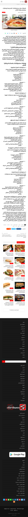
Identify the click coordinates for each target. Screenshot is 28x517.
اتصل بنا (11, 510)
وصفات (13, 226)
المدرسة (8, 224)
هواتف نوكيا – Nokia (21, 489)
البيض (19, 224)
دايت (23, 396)
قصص (23, 357)
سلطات (23, 344)
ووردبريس (22, 467)
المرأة (23, 387)
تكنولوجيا (23, 417)
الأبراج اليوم (22, 430)
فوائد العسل (22, 446)
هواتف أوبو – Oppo (21, 475)
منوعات (23, 398)
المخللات (23, 335)
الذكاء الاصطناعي (21, 469)
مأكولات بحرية (22, 324)
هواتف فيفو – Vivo (21, 486)
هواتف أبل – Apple (21, 473)
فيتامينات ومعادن (21, 448)
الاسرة (23, 367)
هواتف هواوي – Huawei (20, 491)
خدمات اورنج (22, 422)
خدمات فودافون (22, 424)
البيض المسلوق (15, 224)
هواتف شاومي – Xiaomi (20, 484)
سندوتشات (3, 12)
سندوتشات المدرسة (23, 226)
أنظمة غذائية (22, 365)
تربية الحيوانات (22, 391)
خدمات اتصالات (22, 428)
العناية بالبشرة (22, 378)
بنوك (23, 433)
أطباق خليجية (22, 333)
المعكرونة (22, 337)
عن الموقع (16, 510)
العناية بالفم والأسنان (21, 383)
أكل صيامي (22, 328)
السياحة (23, 389)
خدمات (23, 419)
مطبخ (23, 322)
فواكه (23, 355)
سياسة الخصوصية (13, 508)
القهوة (23, 385)
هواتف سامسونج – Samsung (20, 482)
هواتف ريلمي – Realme (20, 480)
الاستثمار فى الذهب (21, 415)
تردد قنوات (22, 441)
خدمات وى (22, 426)
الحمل (23, 370)
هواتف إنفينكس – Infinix (20, 478)
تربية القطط (22, 394)
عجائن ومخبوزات (22, 348)
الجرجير (11, 224)
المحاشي (23, 331)
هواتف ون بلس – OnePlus (20, 495)
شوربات (23, 346)
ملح (16, 226)
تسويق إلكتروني (22, 471)
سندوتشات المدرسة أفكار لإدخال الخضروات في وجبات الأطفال (21, 236)
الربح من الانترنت (22, 413)
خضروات (23, 443)
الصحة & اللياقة (22, 374)
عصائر (23, 350)
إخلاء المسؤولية (6, 508)
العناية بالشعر (22, 380)
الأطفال (22, 224)
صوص (18, 226)
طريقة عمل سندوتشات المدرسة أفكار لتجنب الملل (6, 235)
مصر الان (13, 515)
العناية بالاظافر (22, 376)
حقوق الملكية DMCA (20, 508)
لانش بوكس (22, 352)
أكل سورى (22, 326)
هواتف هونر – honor (21, 493)
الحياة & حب (22, 372)
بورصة (23, 435)
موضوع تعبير (22, 400)
